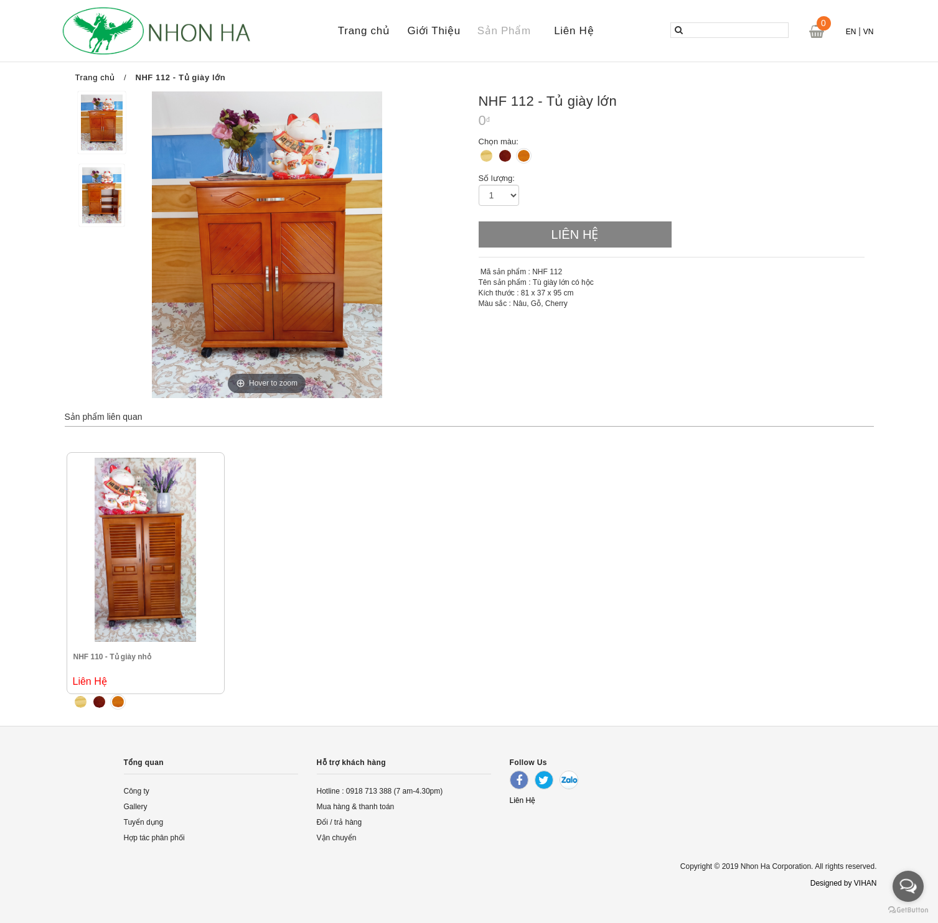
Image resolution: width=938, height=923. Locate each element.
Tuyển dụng (144, 822)
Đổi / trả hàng (339, 822)
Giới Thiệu (434, 31)
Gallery (136, 806)
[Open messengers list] (908, 886)
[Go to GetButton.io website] (908, 910)
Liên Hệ (574, 31)
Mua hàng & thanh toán (356, 806)
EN (851, 31)
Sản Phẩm (504, 31)
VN (868, 31)
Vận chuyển (337, 837)
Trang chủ (364, 31)
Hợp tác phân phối (154, 837)
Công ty (136, 791)
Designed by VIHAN (843, 883)
